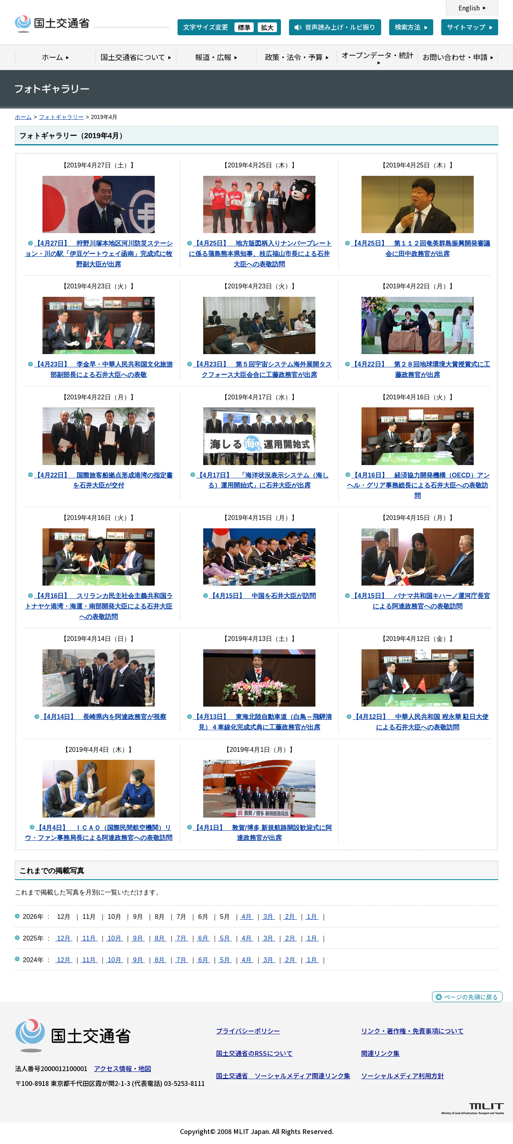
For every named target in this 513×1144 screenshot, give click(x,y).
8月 (160, 938)
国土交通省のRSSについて (254, 1055)
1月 (312, 916)
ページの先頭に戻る (470, 1003)
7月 (181, 938)
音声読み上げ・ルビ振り (340, 27)
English (469, 7)
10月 (114, 938)
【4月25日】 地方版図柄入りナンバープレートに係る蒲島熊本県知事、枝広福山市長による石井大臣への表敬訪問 (260, 253)
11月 (89, 938)
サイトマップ (466, 27)
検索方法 (407, 27)
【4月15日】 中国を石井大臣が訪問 (262, 595)
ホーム (23, 117)
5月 (225, 938)
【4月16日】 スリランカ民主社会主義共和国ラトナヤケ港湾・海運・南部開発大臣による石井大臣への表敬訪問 (99, 606)
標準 (244, 27)
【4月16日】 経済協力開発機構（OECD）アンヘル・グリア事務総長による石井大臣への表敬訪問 (418, 485)
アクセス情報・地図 (122, 1070)
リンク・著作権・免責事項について (412, 1032)
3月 (268, 916)
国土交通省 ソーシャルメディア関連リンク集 (283, 1077)
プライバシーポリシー (248, 1032)
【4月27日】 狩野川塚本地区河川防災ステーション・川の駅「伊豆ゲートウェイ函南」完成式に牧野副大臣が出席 (99, 253)
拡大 (267, 27)
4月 (247, 916)
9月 (138, 938)
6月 (203, 938)
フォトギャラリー (61, 117)
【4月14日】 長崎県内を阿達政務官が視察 (103, 716)
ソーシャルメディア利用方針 (402, 1077)
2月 (290, 916)
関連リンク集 (380, 1055)
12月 (64, 938)
